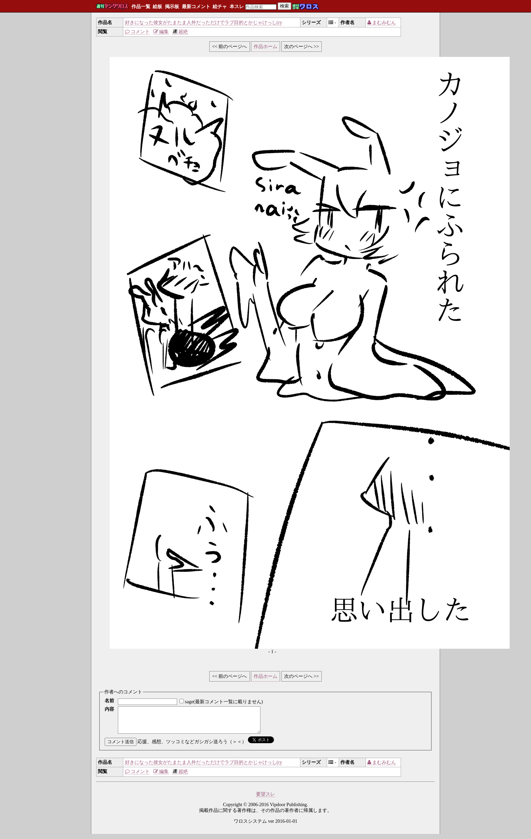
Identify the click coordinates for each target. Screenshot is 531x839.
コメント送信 (120, 746)
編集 (161, 31)
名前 (109, 700)
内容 (109, 709)
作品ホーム (265, 46)
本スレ (237, 6)
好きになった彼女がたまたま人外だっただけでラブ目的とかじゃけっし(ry (203, 22)
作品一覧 (140, 6)
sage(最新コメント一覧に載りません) (224, 701)
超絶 (180, 31)
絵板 (157, 6)
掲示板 (172, 6)
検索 (284, 5)
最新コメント (196, 6)
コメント (137, 31)
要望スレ (265, 799)
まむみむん (381, 22)
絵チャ (220, 6)
